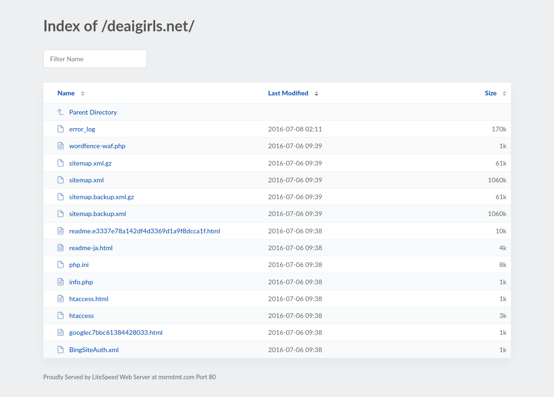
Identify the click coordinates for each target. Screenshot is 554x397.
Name (66, 93)
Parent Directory (87, 112)
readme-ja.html (85, 248)
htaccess (75, 315)
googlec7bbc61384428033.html (110, 332)
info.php (75, 282)
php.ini (73, 264)
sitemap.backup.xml (91, 213)
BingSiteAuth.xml (88, 350)
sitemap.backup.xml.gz (95, 197)
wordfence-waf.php (91, 146)
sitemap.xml (80, 180)
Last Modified (288, 93)
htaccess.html (82, 299)
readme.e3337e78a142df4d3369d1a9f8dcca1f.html (138, 231)
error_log (76, 129)
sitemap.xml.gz (84, 163)
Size (490, 93)
